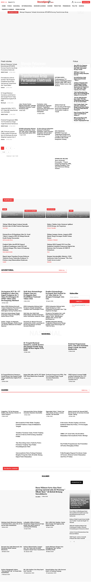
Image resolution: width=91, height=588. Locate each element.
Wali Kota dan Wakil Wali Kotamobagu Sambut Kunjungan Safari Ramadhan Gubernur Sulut (34, 314)
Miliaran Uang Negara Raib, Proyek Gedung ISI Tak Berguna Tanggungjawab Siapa (81, 119)
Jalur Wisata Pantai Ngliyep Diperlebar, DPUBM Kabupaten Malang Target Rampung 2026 (27, 106)
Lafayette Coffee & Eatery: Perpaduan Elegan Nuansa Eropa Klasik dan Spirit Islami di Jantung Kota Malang (34, 524)
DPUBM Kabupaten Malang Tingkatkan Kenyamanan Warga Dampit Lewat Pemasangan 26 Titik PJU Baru (56, 324)
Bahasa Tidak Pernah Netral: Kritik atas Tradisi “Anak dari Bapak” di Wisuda (79, 520)
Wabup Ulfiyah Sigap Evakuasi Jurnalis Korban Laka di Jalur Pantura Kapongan (16, 225)
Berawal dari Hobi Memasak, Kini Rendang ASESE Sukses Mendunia (11, 548)
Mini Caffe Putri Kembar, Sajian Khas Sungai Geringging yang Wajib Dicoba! (55, 524)
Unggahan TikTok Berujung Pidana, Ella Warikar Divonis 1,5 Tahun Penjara (11, 413)
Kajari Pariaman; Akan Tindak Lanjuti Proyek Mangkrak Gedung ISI (81, 114)
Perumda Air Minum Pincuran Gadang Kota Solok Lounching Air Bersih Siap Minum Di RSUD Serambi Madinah (34, 324)
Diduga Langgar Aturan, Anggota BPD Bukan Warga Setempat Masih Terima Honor (59, 236)
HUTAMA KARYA (59, 77)
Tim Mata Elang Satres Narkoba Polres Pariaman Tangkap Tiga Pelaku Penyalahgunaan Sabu (28, 444)
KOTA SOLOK (51, 209)
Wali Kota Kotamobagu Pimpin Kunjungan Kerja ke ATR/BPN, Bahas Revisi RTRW (10, 314)
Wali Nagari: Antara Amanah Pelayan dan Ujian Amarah (78, 537)
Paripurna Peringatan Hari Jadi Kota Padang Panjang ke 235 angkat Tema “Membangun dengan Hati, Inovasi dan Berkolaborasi (55, 316)
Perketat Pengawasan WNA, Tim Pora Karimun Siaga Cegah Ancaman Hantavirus (9, 121)
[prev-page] (71, 542)
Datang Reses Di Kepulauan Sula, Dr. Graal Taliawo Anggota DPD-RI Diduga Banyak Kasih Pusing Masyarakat (16, 236)
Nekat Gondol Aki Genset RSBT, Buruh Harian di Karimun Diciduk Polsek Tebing (78, 413)
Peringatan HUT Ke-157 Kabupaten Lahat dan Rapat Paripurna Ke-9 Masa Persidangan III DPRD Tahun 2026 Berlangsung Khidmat (10, 295)
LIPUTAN (5, 228)
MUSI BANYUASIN (7, 252)
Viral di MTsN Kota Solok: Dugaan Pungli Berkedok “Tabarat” (80, 79)
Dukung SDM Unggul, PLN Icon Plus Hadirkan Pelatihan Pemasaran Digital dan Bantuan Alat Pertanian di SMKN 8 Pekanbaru (61, 247)
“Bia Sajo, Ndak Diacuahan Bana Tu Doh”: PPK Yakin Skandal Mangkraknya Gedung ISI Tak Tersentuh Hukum (81, 99)
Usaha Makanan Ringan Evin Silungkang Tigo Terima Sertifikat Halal (54, 548)
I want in (79, 301)
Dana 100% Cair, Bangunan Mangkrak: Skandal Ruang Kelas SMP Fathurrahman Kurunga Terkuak (80, 67)
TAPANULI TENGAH (52, 240)
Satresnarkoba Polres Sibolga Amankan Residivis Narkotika (33, 412)
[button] (11, 2)
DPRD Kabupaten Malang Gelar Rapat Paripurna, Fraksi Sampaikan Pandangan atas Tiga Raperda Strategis (56, 309)
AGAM (4, 209)
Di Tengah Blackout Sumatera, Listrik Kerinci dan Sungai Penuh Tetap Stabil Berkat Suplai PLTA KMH (8, 96)
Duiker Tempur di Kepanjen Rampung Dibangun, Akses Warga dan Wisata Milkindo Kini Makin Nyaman (11, 324)
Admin (3, 87)
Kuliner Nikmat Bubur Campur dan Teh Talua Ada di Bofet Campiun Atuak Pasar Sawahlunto (34, 548)
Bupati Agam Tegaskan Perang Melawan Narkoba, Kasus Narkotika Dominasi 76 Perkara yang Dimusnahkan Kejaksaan (16, 258)
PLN (48, 252)
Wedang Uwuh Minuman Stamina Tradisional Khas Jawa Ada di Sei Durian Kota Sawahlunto (12, 524)
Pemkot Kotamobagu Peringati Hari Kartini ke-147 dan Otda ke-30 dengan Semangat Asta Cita (56, 295)
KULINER (38, 496)
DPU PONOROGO (60, 131)
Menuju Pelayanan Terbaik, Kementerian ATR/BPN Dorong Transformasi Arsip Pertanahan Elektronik (36, 71)
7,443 (3, 152)
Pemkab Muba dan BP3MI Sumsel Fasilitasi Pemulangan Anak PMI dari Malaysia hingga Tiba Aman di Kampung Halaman (16, 247)
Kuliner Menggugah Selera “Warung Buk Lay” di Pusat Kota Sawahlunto (11, 571)
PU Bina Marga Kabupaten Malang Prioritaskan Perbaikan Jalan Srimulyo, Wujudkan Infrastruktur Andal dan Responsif (45, 131)
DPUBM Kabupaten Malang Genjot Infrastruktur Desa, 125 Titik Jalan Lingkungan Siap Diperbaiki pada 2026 (27, 131)
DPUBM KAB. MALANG (61, 158)
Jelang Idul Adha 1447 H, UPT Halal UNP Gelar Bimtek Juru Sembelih (9, 110)
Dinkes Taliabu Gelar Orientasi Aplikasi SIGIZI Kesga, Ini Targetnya (60, 225)
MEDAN (49, 262)
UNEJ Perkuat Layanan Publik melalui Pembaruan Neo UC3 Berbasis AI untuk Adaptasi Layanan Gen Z (77, 377)
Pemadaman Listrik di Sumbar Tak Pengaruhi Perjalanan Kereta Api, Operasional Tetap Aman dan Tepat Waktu (8, 81)
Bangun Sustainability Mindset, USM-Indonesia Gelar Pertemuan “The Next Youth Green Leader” (59, 258)
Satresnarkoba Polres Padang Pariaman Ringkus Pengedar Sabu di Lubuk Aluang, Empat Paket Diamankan (29, 454)
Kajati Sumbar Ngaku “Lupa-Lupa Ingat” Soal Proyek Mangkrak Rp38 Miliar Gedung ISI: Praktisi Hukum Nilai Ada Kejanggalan (81, 107)
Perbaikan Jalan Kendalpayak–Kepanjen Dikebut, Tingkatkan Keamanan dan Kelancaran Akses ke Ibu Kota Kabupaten (45, 107)
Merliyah (3, 103)
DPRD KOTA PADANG (30, 210)
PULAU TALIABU (51, 228)
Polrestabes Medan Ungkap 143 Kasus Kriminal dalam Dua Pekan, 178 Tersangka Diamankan (74, 424)
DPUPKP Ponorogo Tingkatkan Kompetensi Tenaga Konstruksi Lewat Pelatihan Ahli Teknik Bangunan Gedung (63, 136)
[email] (80, 297)
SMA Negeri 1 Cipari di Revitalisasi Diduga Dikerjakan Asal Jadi (81, 73)
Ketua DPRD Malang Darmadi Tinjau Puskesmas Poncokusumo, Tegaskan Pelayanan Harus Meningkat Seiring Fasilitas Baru (11, 309)
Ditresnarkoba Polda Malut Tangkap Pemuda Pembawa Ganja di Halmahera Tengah (28, 424)
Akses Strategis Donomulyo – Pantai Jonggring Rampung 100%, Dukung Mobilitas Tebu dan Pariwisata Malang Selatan (63, 164)
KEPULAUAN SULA (8, 240)
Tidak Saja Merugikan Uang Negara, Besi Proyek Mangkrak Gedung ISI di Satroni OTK (81, 93)
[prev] (79, 12)
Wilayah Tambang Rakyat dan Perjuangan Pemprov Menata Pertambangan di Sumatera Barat (79, 527)
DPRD (71, 210)
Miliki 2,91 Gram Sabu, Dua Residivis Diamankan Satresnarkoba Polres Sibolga (74, 434)
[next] (82, 12)
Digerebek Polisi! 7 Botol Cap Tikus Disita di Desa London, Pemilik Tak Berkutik (55, 413)
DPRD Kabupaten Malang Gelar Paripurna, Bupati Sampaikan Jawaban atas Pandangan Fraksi (34, 308)
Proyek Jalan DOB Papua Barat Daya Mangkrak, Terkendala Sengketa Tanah (62, 109)
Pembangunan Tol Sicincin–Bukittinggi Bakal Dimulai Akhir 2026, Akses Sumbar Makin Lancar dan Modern (63, 82)
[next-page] (8, 152)
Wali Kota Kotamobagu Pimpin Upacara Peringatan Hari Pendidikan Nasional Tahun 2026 (33, 295)
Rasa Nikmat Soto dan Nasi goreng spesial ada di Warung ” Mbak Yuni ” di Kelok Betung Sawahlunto (50, 490)
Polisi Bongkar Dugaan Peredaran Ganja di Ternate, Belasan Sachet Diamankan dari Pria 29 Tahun (73, 454)
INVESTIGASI (4, 72)
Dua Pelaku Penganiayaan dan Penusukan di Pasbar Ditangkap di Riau (73, 445)
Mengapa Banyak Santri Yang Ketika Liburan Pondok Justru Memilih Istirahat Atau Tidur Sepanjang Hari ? (80, 502)
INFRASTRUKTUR (60, 105)
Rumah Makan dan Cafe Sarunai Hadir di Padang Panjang (56, 570)
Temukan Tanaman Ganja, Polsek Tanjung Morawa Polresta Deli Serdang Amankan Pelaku (29, 434)
